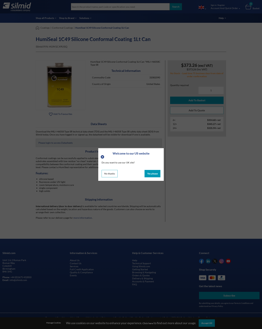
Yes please (152, 173)
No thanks (109, 173)
